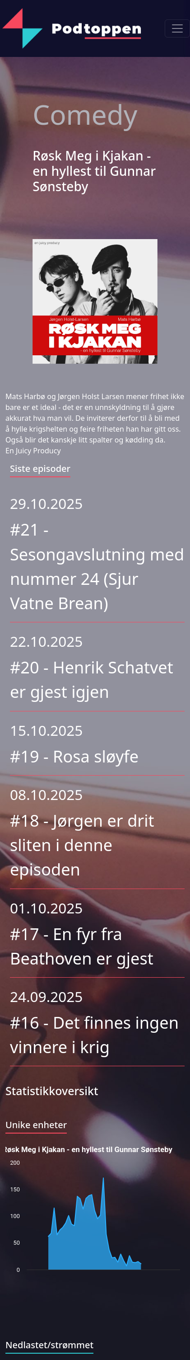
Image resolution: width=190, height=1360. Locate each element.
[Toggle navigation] (177, 28)
